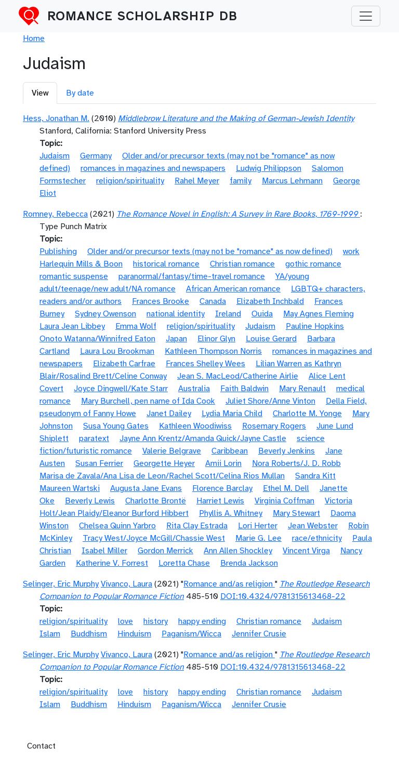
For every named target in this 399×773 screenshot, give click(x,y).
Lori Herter (257, 526)
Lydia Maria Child (232, 413)
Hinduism (134, 634)
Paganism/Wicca (191, 634)
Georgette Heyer (164, 463)
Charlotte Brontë (155, 501)
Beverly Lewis (90, 501)
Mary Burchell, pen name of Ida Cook (148, 401)
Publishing (58, 251)
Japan (176, 339)
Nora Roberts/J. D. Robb (296, 463)
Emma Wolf (135, 326)
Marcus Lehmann (292, 181)
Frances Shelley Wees (205, 363)
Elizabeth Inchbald (270, 301)
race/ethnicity (317, 538)
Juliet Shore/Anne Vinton (270, 401)
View (40, 93)
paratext (94, 438)
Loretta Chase (184, 563)
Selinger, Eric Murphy (61, 584)
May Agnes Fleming (318, 314)
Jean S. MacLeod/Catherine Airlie (237, 376)
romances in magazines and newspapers (153, 168)
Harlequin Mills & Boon (81, 264)
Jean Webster (313, 526)
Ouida (262, 314)
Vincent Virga (306, 550)
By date (80, 93)
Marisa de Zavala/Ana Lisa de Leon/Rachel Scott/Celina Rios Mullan (162, 476)
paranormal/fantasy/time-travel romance (191, 276)
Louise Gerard (271, 339)
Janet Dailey (169, 413)
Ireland (228, 314)
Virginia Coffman (284, 501)
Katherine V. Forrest (112, 563)
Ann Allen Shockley (238, 550)
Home (34, 38)
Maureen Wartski (69, 488)
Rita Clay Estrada (197, 526)
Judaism (54, 156)
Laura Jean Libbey (72, 326)
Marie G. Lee (258, 538)
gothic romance (313, 264)
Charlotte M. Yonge (307, 413)
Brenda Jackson (249, 563)
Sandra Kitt (315, 476)
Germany (96, 156)
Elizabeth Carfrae (124, 363)
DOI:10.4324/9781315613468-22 (282, 596)
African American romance (233, 289)
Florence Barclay (222, 488)
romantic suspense (73, 276)
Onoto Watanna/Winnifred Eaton (97, 339)
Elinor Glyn (216, 339)
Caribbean (229, 451)
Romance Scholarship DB (142, 16)
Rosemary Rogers (274, 426)
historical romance (166, 264)
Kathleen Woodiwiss (195, 426)
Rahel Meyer (197, 181)
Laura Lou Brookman (117, 351)
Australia (194, 388)
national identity (176, 314)
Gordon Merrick (165, 550)
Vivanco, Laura (126, 584)
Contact (41, 746)
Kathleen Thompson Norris (213, 351)
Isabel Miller (104, 550)
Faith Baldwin (244, 388)
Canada (213, 301)
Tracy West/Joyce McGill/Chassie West (154, 538)
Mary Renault (302, 388)
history (155, 621)
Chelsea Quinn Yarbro (117, 526)
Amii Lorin (223, 463)
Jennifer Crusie (259, 634)
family (240, 181)
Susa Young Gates (116, 426)
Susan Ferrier (99, 463)
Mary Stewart (296, 513)
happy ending (202, 621)
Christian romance (242, 264)
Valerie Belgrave (171, 451)
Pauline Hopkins (315, 326)
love (125, 621)
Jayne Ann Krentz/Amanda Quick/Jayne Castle (202, 438)
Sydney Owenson (105, 314)
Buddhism (89, 634)
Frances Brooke (160, 301)
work (351, 251)
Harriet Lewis (220, 501)
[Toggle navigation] (365, 16)
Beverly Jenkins (286, 451)
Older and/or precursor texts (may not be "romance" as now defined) (209, 251)
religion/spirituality (130, 181)
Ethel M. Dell (286, 488)
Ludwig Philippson (268, 168)
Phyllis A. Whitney (230, 513)
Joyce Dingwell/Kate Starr (121, 388)
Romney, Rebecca (55, 214)
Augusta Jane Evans (146, 488)
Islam (49, 634)
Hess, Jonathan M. (56, 118)
